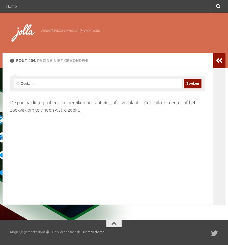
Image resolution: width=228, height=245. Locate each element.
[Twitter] (214, 233)
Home (11, 6)
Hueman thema (93, 232)
